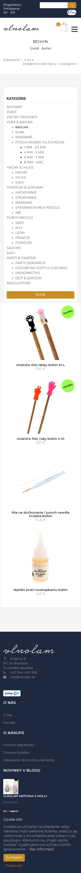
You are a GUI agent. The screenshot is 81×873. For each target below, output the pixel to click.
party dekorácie (30, 263)
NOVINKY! (14, 107)
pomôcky (23, 243)
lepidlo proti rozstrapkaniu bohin (41, 590)
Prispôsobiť (14, 866)
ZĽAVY (12, 112)
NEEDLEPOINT (19, 283)
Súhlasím (14, 857)
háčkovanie (26, 192)
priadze (22, 238)
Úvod (34, 48)
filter (40, 295)
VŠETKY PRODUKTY (22, 117)
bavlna (21, 127)
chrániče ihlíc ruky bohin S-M (40, 439)
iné (18, 213)
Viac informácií (41, 849)
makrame (23, 203)
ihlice (20, 177)
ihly (19, 228)
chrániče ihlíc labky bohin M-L (40, 365)
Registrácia (12, 5)
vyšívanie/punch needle (37, 208)
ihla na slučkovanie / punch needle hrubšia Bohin (41, 514)
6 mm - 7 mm (34, 157)
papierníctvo (27, 273)
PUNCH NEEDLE (20, 218)
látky (20, 233)
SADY (11, 253)
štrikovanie (26, 198)
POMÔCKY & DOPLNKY (25, 187)
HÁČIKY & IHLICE (20, 167)
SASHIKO (14, 248)
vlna (19, 132)
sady (19, 182)
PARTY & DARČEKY (21, 258)
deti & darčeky (28, 278)
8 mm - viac (33, 162)
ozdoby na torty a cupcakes (41, 268)
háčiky (21, 172)
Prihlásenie (11, 9)
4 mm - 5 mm (34, 152)
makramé (23, 137)
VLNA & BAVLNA (20, 122)
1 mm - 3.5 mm (35, 147)
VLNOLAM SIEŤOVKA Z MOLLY (25, 796)
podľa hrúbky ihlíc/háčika (39, 142)
